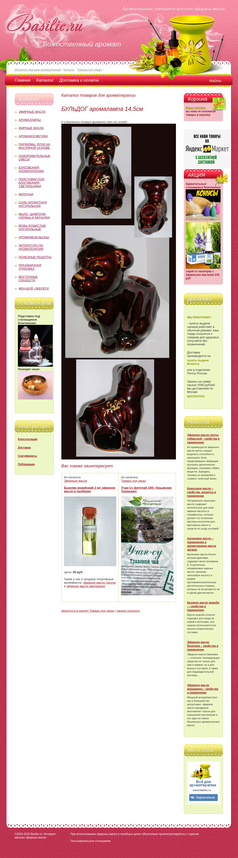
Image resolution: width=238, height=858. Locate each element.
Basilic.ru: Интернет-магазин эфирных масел (36, 835)
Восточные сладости (28, 278)
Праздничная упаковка (30, 266)
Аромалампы (30, 120)
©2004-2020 (22, 834)
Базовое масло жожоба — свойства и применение (203, 606)
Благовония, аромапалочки (31, 169)
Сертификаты (27, 456)
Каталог (44, 80)
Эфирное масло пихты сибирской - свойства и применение (203, 438)
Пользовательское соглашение (90, 841)
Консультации (27, 439)
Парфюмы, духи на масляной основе (34, 146)
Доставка (24, 447)
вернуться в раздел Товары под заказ (87, 610)
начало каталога (127, 610)
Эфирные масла (32, 111)
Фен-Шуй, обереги (34, 288)
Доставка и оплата (79, 80)
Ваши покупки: (196, 108)
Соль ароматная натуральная (33, 204)
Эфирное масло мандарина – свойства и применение (202, 689)
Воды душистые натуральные (32, 227)
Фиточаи (26, 194)
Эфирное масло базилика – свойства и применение (202, 646)
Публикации (26, 464)
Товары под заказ (133, 480)
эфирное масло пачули (99, 582)
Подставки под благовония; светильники (31, 182)
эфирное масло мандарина (85, 586)
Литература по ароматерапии (31, 247)
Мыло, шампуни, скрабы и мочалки (34, 215)
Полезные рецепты (35, 257)
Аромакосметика (33, 136)
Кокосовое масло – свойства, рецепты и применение (201, 492)
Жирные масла (31, 128)
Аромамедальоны (34, 237)
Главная (22, 80)
